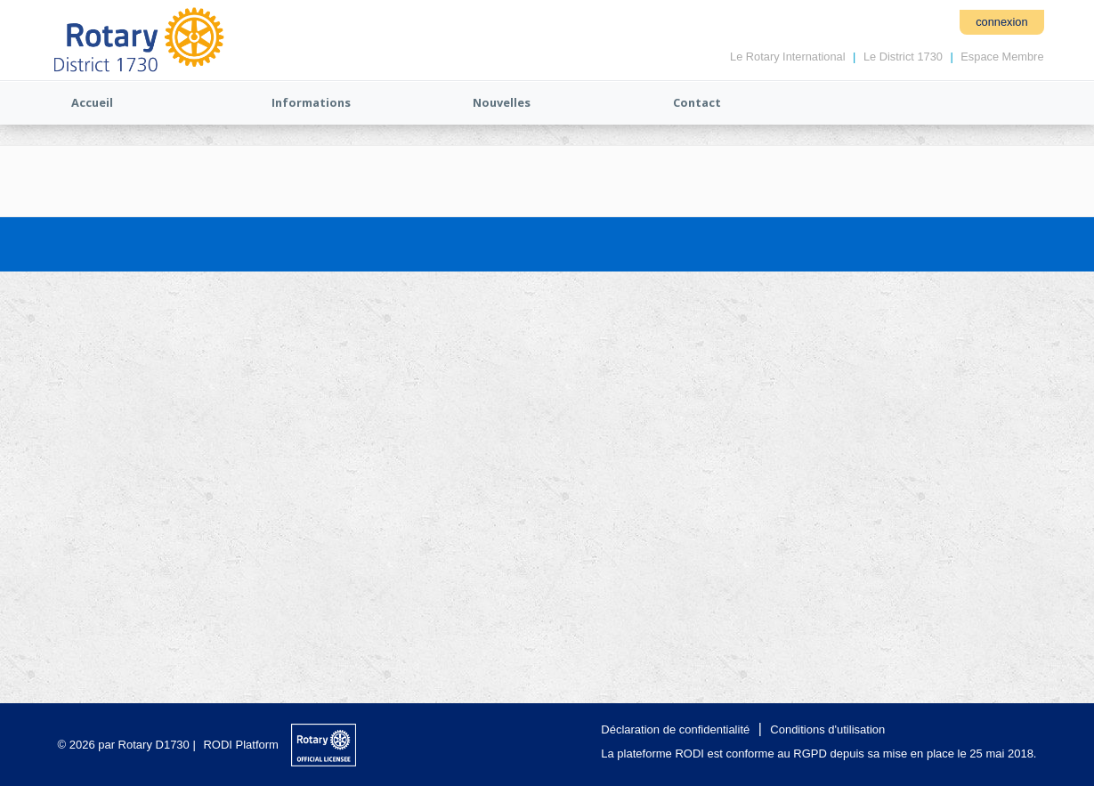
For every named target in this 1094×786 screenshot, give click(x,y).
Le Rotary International (787, 56)
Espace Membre (1001, 56)
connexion (1001, 21)
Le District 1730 (903, 56)
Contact (697, 102)
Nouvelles (502, 102)
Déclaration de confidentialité (675, 729)
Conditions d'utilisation (827, 729)
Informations (311, 102)
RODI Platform (241, 744)
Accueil (92, 102)
